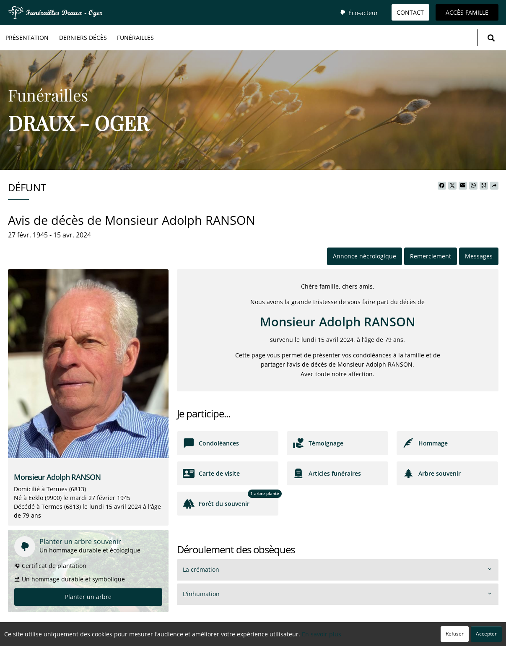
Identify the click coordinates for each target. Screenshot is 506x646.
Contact (410, 12)
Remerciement (430, 256)
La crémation (201, 569)
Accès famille (467, 12)
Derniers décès (83, 38)
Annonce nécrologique (364, 256)
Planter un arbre (88, 597)
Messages (479, 256)
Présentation (27, 38)
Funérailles (135, 38)
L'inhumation (201, 594)
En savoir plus (321, 634)
